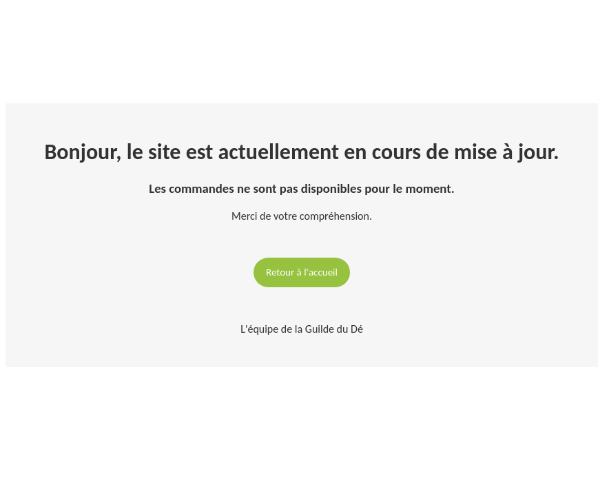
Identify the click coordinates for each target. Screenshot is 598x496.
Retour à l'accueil (302, 272)
